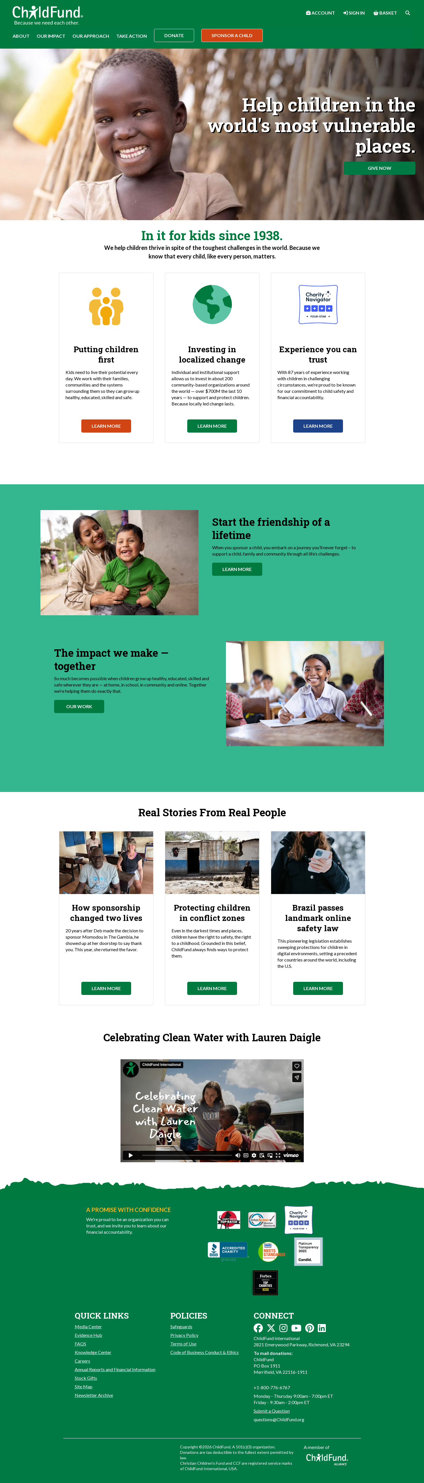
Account (320, 12)
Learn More (106, 426)
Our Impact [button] (51, 36)
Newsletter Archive (94, 1395)
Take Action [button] (131, 36)
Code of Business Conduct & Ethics (204, 1352)
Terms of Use (183, 1343)
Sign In (354, 12)
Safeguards (181, 1326)
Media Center (88, 1326)
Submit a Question (272, 1411)
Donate (174, 35)
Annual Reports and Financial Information (115, 1369)
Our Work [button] (79, 706)
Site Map (83, 1386)
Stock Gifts (86, 1378)
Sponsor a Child (232, 35)
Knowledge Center (93, 1352)
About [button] (21, 36)
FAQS (80, 1343)
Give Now (379, 168)
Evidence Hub (88, 1335)
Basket (385, 12)
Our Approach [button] (90, 36)
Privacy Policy (184, 1335)
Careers (82, 1360)
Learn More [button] (237, 569)
